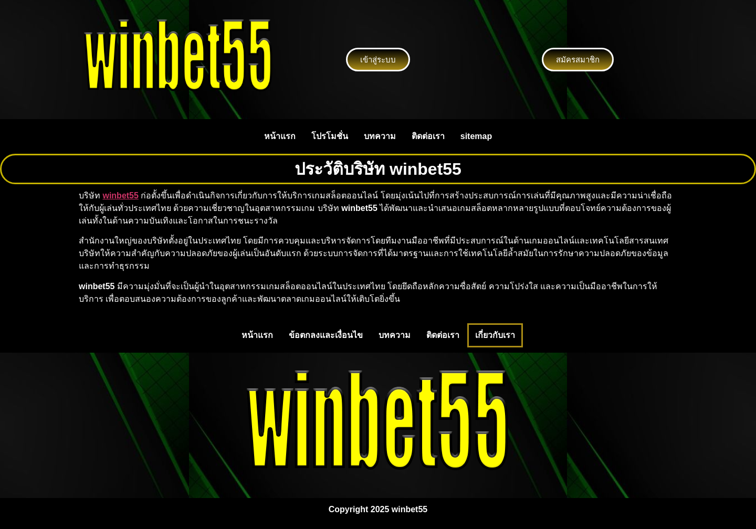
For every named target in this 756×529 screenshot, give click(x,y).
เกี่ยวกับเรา (495, 335)
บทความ (380, 136)
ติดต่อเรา (428, 136)
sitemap (476, 136)
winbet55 (120, 195)
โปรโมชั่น (329, 136)
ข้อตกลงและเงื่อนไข (326, 335)
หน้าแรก (280, 136)
